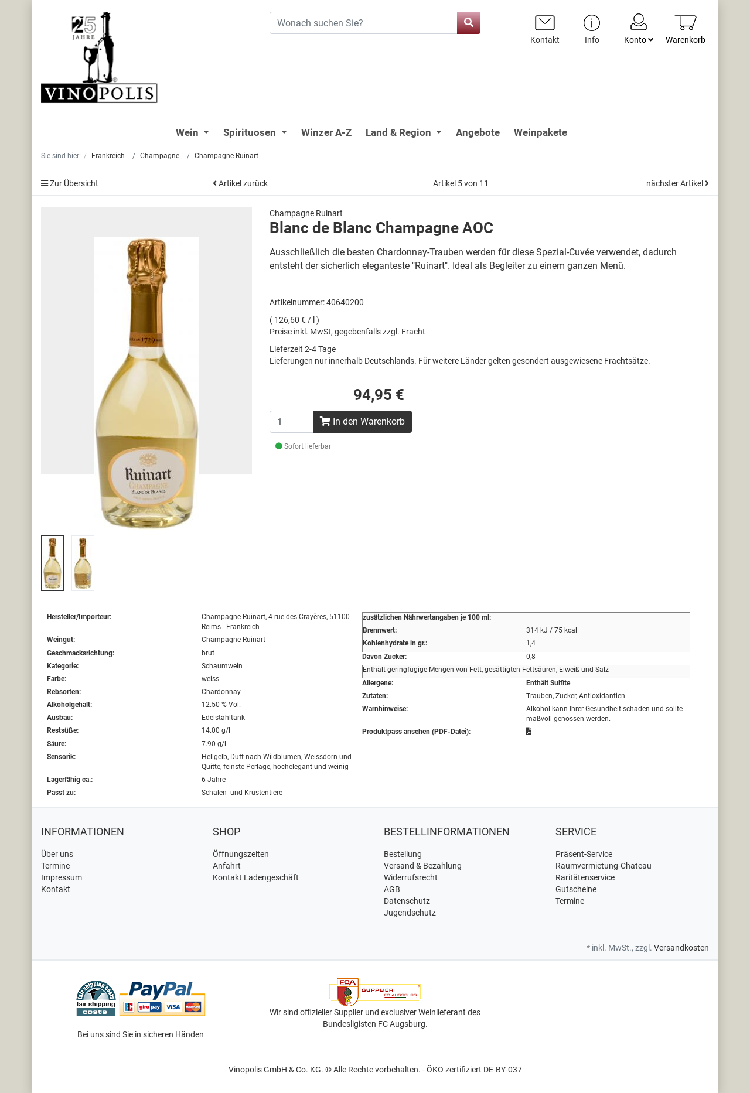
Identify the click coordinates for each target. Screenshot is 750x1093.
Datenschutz (407, 901)
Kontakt (55, 889)
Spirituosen (250, 132)
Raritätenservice (585, 877)
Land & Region (400, 132)
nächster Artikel (677, 183)
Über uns (57, 854)
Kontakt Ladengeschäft (256, 877)
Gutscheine (575, 889)
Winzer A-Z (326, 132)
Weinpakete (540, 132)
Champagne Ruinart (306, 213)
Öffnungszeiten (241, 854)
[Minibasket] (685, 29)
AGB (392, 889)
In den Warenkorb (362, 421)
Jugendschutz (410, 912)
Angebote (478, 132)
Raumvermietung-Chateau (603, 865)
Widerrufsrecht (411, 877)
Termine (55, 865)
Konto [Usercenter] (638, 28)
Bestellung (403, 854)
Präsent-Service (583, 854)
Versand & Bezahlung (423, 865)
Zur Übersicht (69, 183)
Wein (188, 132)
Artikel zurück (240, 183)
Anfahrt (227, 865)
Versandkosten (681, 947)
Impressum (61, 877)
